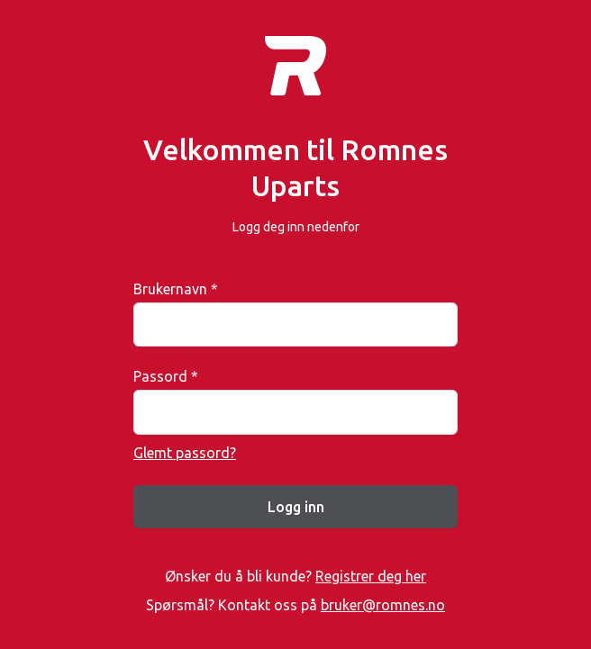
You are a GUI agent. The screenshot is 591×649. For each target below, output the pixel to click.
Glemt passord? (184, 453)
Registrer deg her (370, 576)
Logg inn (296, 507)
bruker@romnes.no (383, 605)
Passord (165, 376)
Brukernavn (175, 289)
